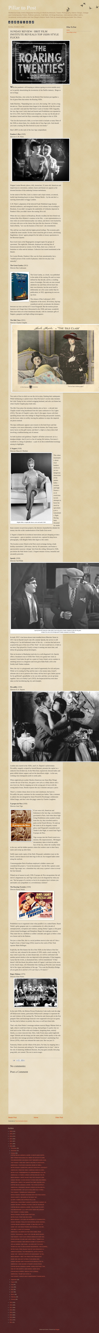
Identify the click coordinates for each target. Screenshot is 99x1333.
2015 (11, 1312)
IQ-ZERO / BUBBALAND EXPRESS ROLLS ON (23, 1199)
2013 (11, 1317)
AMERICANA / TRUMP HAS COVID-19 (21, 1274)
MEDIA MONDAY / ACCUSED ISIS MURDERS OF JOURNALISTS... (28, 1219)
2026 (11, 1131)
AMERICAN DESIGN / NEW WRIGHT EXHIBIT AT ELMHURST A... (28, 1241)
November (14, 1150)
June (12, 1287)
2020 (11, 1146)
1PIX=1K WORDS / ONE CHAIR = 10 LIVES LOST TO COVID (27, 1244)
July (12, 1284)
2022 (11, 1141)
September (14, 1279)
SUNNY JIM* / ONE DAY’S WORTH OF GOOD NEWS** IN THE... (28, 1254)
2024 (11, 1136)
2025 (11, 1133)
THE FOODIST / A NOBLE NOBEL (20, 1212)
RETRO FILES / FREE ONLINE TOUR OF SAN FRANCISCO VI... (28, 1249)
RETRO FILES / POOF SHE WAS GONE (21, 1217)
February (13, 1297)
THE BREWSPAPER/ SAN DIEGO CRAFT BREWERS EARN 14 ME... (29, 1160)
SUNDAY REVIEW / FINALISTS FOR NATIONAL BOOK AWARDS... (28, 1222)
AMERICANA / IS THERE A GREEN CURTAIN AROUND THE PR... (28, 1175)
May (12, 1289)
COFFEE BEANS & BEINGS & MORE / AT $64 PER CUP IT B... (27, 1224)
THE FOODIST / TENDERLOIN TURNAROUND (23, 1192)
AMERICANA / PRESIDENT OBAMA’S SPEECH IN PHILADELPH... (28, 1187)
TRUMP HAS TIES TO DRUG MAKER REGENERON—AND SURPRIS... (29, 1246)
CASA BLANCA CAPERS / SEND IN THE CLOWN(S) (24, 1271)
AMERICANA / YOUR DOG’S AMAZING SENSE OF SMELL (26, 1165)
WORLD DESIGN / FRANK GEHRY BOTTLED (23, 1214)
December (14, 1148)
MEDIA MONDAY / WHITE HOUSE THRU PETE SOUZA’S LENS (27, 1177)
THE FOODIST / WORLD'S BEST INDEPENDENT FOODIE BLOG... (28, 1276)
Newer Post (12, 1117)
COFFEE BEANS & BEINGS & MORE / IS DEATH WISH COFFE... (28, 1155)
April (12, 1292)
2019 (11, 1302)
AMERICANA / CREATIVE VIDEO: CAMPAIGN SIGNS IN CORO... (28, 1170)
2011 (11, 1322)
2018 (11, 1305)
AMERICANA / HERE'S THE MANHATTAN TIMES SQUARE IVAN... (28, 1182)
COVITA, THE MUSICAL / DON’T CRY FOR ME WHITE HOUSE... (28, 1234)
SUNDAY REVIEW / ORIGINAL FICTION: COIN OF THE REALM (27, 1204)
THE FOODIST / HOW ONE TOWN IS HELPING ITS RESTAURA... (28, 1162)
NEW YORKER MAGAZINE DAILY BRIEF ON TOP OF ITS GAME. (28, 1157)
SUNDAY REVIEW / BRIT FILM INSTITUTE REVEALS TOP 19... (27, 1261)
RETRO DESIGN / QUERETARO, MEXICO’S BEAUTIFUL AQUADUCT (29, 1167)
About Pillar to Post (71, 32)
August (13, 1282)
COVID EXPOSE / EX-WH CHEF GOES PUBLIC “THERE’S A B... (27, 1239)
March (13, 1294)
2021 (11, 1143)
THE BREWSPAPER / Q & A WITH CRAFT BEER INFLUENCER (27, 1209)
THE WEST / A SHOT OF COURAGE (20, 1229)
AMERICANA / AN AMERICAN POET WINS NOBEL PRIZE (26, 1231)
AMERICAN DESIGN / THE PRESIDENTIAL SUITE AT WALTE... (27, 1251)
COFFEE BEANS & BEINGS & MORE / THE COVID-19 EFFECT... (28, 1185)
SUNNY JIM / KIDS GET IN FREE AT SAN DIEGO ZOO (25, 1259)
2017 (11, 1307)
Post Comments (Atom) (21, 1121)
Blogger (57, 1329)
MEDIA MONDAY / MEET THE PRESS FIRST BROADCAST (26, 1256)
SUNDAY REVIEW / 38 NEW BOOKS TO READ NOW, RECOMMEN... (29, 1180)
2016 (11, 1310)
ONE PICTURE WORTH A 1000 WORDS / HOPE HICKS (25, 1269)
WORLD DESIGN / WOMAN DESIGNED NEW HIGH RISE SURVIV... (28, 1194)
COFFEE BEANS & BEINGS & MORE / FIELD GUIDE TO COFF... (28, 1207)
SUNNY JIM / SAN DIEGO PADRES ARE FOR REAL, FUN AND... (28, 1227)
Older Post (59, 1117)
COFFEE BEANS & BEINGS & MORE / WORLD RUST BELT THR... (28, 1266)
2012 (11, 1319)
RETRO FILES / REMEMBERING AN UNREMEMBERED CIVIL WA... (28, 1172)
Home (36, 1117)
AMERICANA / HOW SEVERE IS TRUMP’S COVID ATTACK (26, 1264)
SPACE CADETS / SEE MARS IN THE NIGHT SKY (24, 1197)
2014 (11, 1315)
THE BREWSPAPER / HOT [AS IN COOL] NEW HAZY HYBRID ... (28, 1189)
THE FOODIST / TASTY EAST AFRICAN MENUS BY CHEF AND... (28, 1237)
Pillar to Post (22, 8)
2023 (11, 1138)
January (13, 1299)
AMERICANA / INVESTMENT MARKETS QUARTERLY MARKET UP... (29, 1202)
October (13, 1153)
